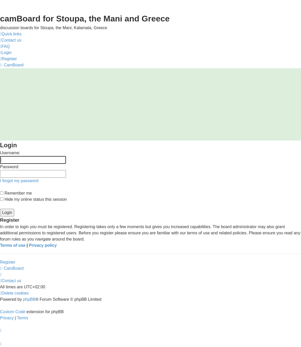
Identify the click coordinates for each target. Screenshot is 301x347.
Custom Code (12, 312)
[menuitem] (10, 40)
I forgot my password (19, 181)
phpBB (29, 299)
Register (8, 262)
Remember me (16, 193)
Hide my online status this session (33, 199)
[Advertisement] (150, 104)
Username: (10, 153)
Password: (9, 167)
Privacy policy (43, 245)
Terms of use (12, 245)
